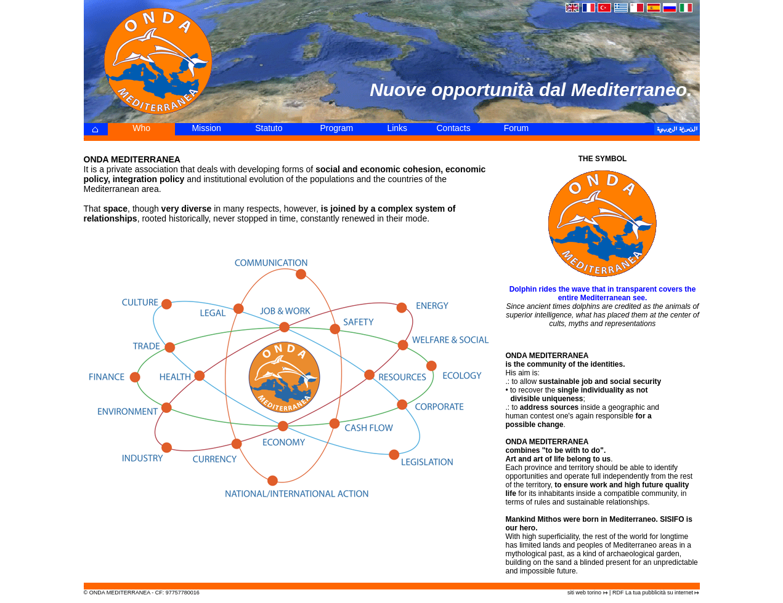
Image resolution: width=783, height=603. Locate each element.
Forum (516, 128)
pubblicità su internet (667, 592)
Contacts (454, 128)
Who (141, 128)
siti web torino (584, 592)
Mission (206, 128)
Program (336, 128)
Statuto (268, 128)
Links (397, 128)
